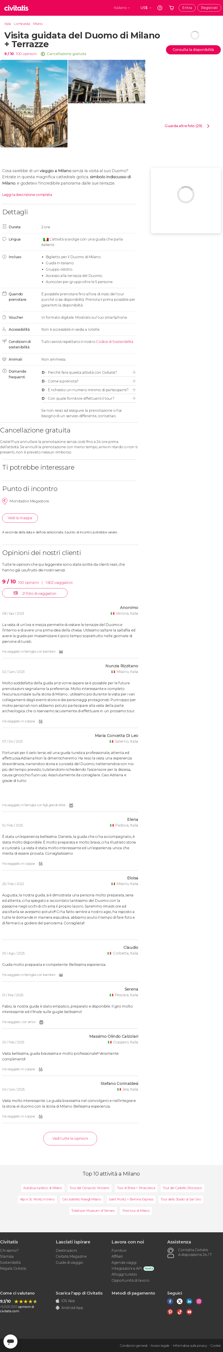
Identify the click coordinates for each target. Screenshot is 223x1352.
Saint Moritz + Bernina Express (131, 1199)
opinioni (29, 54)
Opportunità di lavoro (130, 1280)
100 (19, 54)
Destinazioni (66, 1250)
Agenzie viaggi (124, 1262)
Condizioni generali (133, 1346)
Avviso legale (160, 1346)
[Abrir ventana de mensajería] (10, 1342)
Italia (7, 24)
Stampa (7, 1256)
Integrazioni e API (127, 1268)
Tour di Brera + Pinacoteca (136, 1188)
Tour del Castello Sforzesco (182, 1188)
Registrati (209, 8)
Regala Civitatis (13, 1268)
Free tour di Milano (136, 1211)
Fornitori (119, 1250)
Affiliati (117, 1256)
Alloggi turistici (124, 1274)
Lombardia (22, 24)
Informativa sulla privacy (190, 1346)
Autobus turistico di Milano (42, 1188)
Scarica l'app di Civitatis (79, 1293)
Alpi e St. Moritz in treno (37, 1199)
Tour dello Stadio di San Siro (181, 1199)
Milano (38, 24)
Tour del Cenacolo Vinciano (89, 1188)
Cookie (215, 1346)
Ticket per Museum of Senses (93, 1211)
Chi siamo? (9, 1250)
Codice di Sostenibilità (114, 342)
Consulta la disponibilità (193, 50)
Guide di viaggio (69, 1262)
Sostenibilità (10, 1262)
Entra (187, 8)
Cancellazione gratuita (66, 54)
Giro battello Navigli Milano (81, 1199)
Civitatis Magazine (71, 1256)
